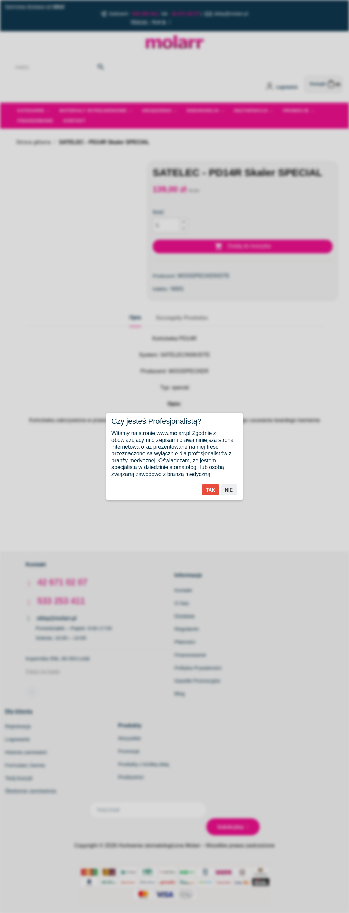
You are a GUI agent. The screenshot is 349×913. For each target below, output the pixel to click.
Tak (210, 490)
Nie (229, 490)
